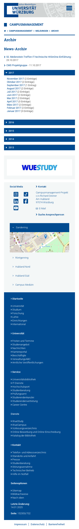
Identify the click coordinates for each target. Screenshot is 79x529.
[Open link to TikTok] (24, 194)
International (18, 324)
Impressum (20, 524)
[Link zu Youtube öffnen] (14, 208)
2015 (11, 131)
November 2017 (15, 78)
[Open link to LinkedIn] (14, 201)
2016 (11, 122)
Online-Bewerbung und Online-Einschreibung (35, 432)
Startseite (17, 299)
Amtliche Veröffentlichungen (27, 363)
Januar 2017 (13, 111)
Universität (17, 306)
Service (16, 372)
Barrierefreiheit (57, 524)
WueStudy (17, 421)
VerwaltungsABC (20, 359)
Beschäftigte (18, 355)
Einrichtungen (19, 321)
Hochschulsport (20, 387)
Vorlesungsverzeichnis (24, 428)
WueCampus (18, 425)
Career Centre (19, 405)
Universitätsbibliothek (23, 379)
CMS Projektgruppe (16, 65)
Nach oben (17, 498)
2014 (11, 139)
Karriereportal (19, 352)
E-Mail (42, 208)
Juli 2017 (12, 91)
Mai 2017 (12, 98)
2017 (11, 72)
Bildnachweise (19, 494)
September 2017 (16, 85)
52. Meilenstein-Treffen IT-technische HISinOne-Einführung (38, 56)
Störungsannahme (21, 467)
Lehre (14, 317)
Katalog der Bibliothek (23, 436)
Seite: (14, 513)
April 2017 (12, 101)
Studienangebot (20, 345)
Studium (16, 310)
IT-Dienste (17, 383)
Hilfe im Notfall (19, 474)
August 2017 (14, 88)
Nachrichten (18, 348)
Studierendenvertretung (24, 401)
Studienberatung (20, 390)
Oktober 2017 (14, 81)
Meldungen (41, 31)
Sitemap (16, 491)
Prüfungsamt (18, 394)
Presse (15, 460)
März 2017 (12, 104)
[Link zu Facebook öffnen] (24, 201)
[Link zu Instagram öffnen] (14, 194)
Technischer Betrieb (22, 470)
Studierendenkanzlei (22, 397)
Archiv (55, 31)
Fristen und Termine (22, 341)
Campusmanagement (27, 24)
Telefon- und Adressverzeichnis (28, 452)
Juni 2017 (12, 95)
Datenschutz (37, 524)
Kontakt (42, 186)
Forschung (17, 313)
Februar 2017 (14, 107)
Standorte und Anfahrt (23, 456)
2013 (11, 147)
